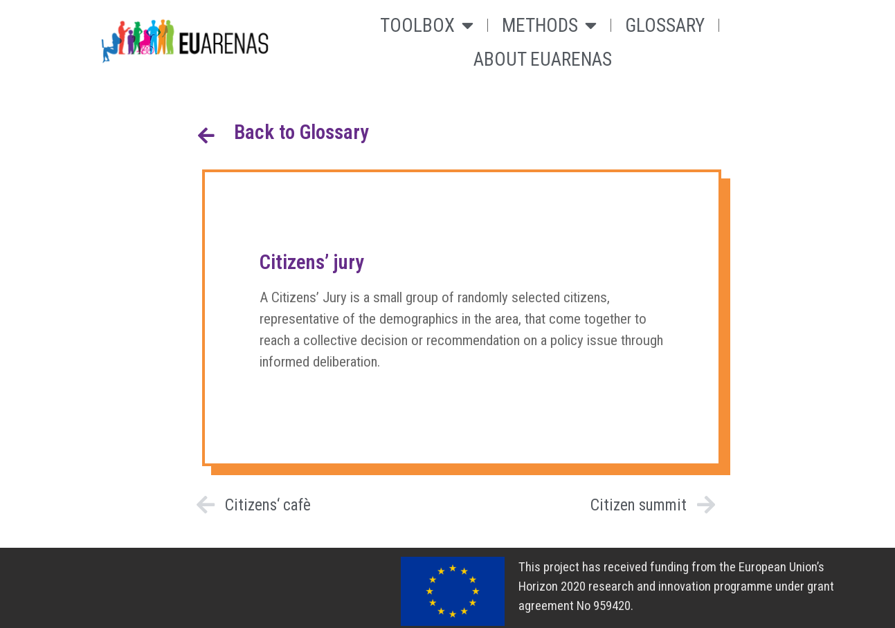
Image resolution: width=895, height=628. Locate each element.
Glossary (665, 26)
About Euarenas (542, 59)
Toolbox (426, 25)
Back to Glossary (301, 132)
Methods (549, 25)
